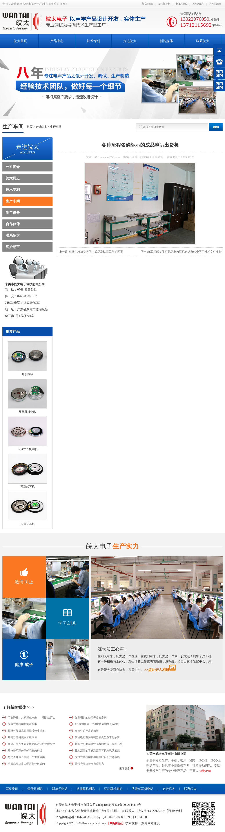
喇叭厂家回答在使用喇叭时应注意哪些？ (31, 743)
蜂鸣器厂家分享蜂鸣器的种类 (25, 750)
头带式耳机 (27, 524)
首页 (30, 126)
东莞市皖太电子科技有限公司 (166, 754)
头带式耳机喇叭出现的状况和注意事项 (97, 757)
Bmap (107, 804)
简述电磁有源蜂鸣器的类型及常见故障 (97, 737)
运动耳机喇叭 (113, 788)
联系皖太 (13, 235)
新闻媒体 (181, 4)
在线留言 (198, 4)
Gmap (99, 804)
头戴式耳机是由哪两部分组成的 (26, 763)
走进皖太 (164, 4)
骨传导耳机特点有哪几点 (89, 763)
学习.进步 (67, 623)
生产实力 (112, 546)
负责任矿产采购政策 (87, 730)
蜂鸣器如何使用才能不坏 (22, 737)
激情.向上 (24, 581)
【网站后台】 (116, 823)
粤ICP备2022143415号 (126, 804)
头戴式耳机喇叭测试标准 (22, 724)
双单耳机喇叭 (27, 411)
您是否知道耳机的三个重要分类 (26, 757)
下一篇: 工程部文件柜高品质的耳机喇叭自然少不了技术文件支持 (181, 251)
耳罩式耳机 (27, 486)
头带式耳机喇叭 (28, 449)
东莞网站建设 (150, 823)
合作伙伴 (13, 224)
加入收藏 (147, 4)
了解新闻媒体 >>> (18, 707)
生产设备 (13, 212)
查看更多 (126, 768)
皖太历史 (13, 178)
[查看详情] (205, 770)
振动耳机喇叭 (85, 788)
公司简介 (13, 167)
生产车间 (56, 126)
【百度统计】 (174, 811)
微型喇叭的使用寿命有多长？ (92, 717)
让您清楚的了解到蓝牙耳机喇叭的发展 (97, 750)
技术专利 (13, 189)
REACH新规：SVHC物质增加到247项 (97, 724)
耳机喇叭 (27, 374)
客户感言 (13, 247)
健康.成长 (24, 664)
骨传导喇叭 (35, 788)
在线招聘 (215, 4)
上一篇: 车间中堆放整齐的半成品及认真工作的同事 (91, 251)
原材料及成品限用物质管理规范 (26, 730)
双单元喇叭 (59, 788)
